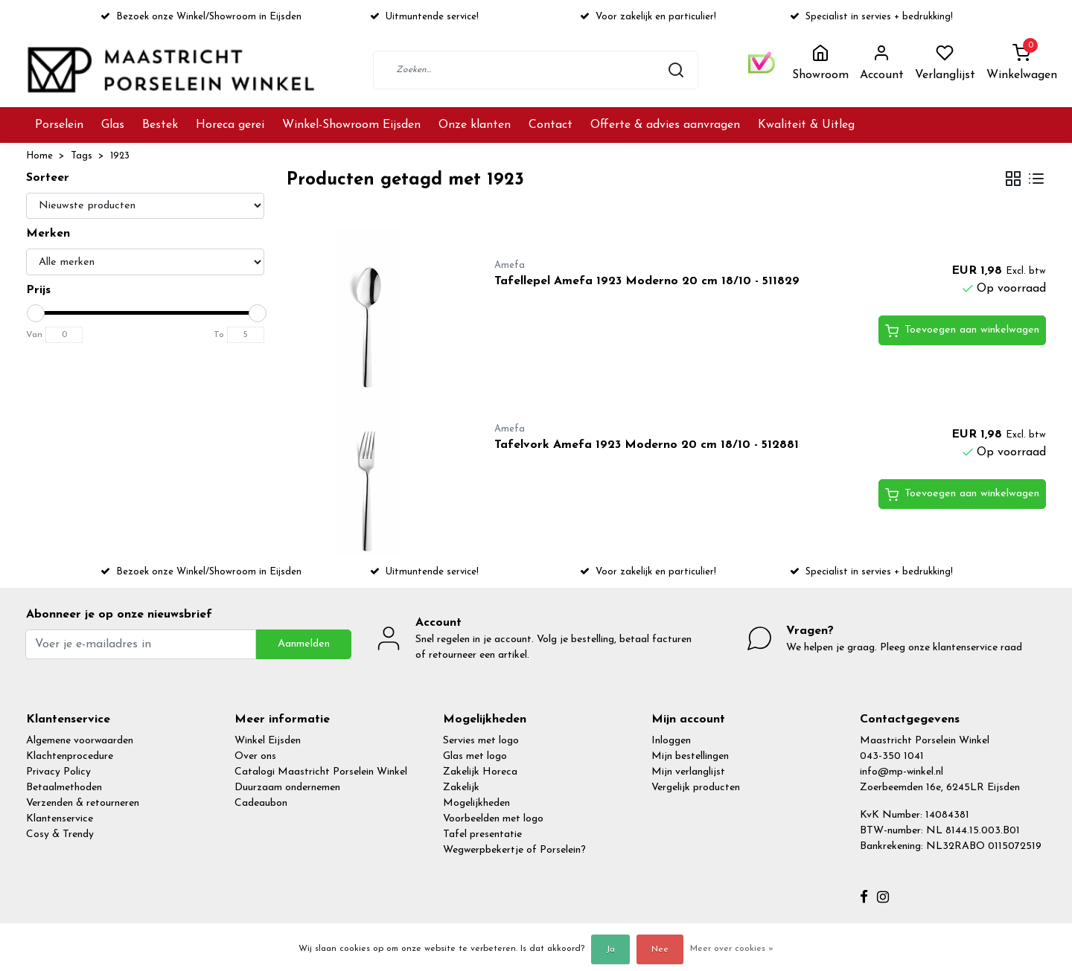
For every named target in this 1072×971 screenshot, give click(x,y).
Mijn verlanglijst (688, 772)
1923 (120, 156)
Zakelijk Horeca (480, 772)
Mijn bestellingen (690, 756)
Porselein (59, 125)
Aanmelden (304, 644)
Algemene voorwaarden (79, 740)
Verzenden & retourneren (82, 803)
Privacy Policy (58, 772)
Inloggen (671, 740)
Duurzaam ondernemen (287, 787)
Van (34, 334)
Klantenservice (59, 818)
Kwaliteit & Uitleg (806, 125)
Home (39, 156)
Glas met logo (475, 756)
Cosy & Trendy (60, 834)
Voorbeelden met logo (493, 818)
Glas (112, 125)
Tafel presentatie (482, 834)
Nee (660, 949)
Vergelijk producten (695, 787)
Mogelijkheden (476, 803)
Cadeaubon (260, 803)
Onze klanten (474, 125)
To (219, 334)
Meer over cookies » (731, 948)
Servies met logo (481, 740)
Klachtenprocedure (69, 756)
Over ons (255, 756)
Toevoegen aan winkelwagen (962, 331)
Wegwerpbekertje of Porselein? (514, 850)
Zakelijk (461, 787)
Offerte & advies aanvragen (665, 125)
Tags (81, 156)
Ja (610, 949)
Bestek (160, 125)
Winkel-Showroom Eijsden (351, 125)
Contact (550, 125)
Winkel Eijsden (267, 740)
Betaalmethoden (64, 787)
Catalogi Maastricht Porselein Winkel (320, 772)
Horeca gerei (230, 125)
